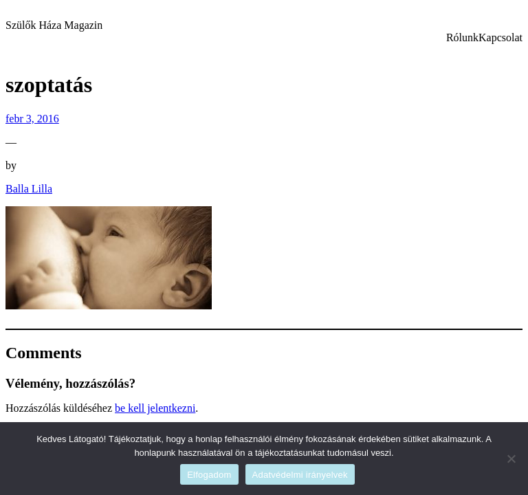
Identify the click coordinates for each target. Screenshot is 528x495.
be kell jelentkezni (155, 408)
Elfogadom (209, 475)
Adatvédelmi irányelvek (300, 475)
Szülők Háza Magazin (54, 25)
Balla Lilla (29, 189)
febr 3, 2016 (32, 118)
